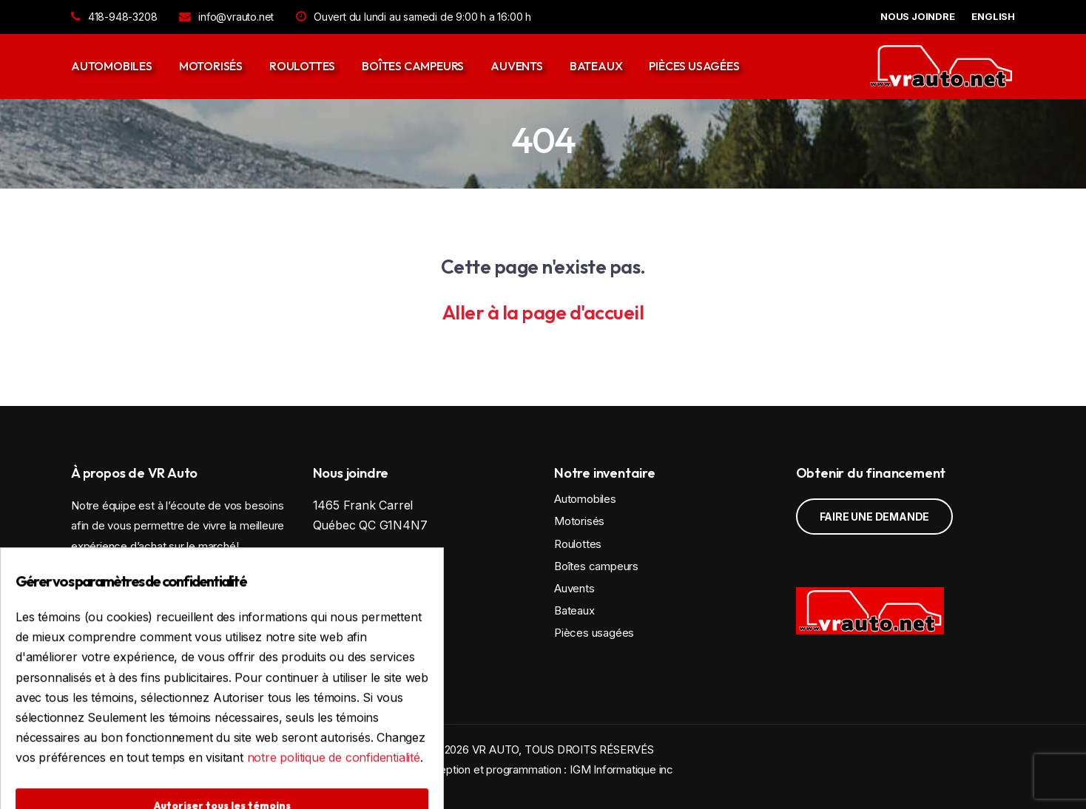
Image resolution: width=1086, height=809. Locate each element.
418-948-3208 (114, 16)
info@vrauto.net (226, 16)
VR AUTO (495, 749)
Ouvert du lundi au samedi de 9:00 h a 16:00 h (413, 16)
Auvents (516, 65)
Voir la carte (375, 565)
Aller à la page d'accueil (543, 312)
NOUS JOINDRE (917, 16)
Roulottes (302, 65)
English (993, 16)
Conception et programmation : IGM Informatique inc (543, 769)
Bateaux (596, 65)
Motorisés (211, 65)
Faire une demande (875, 516)
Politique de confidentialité (378, 657)
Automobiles (111, 65)
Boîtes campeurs (413, 65)
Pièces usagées (694, 65)
